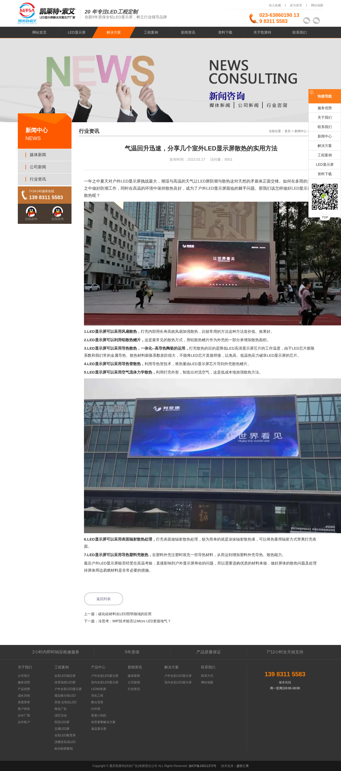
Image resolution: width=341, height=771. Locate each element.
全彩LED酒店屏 (65, 676)
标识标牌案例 (63, 748)
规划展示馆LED (65, 695)
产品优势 (24, 689)
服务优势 (325, 108)
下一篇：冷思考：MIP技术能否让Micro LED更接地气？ (127, 621)
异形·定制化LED (65, 702)
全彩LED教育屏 (65, 735)
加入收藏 (275, 5)
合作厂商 (24, 715)
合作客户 (24, 722)
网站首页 (39, 32)
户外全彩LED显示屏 (68, 689)
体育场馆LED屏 (65, 682)
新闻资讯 (188, 32)
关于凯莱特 (262, 32)
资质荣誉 (24, 702)
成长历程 (24, 695)
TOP (325, 217)
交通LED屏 (61, 729)
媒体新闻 (38, 155)
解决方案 (114, 32)
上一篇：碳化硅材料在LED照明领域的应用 (117, 614)
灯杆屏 (95, 709)
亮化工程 (97, 695)
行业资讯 (38, 179)
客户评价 (24, 709)
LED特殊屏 (98, 689)
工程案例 (151, 32)
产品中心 (98, 667)
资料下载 (225, 32)
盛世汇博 (242, 766)
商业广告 (60, 709)
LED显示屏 (76, 32)
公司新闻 (38, 167)
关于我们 (325, 117)
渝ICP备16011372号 (203, 766)
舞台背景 (97, 702)
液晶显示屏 (98, 729)
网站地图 (317, 5)
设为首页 (296, 5)
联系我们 (299, 32)
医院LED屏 (61, 722)
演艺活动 (60, 715)
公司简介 (24, 676)
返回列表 (103, 599)
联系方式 (207, 676)
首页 (288, 131)
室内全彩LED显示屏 (104, 682)
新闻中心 (300, 131)
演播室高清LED (65, 742)
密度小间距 (98, 715)
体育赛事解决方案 (103, 722)
